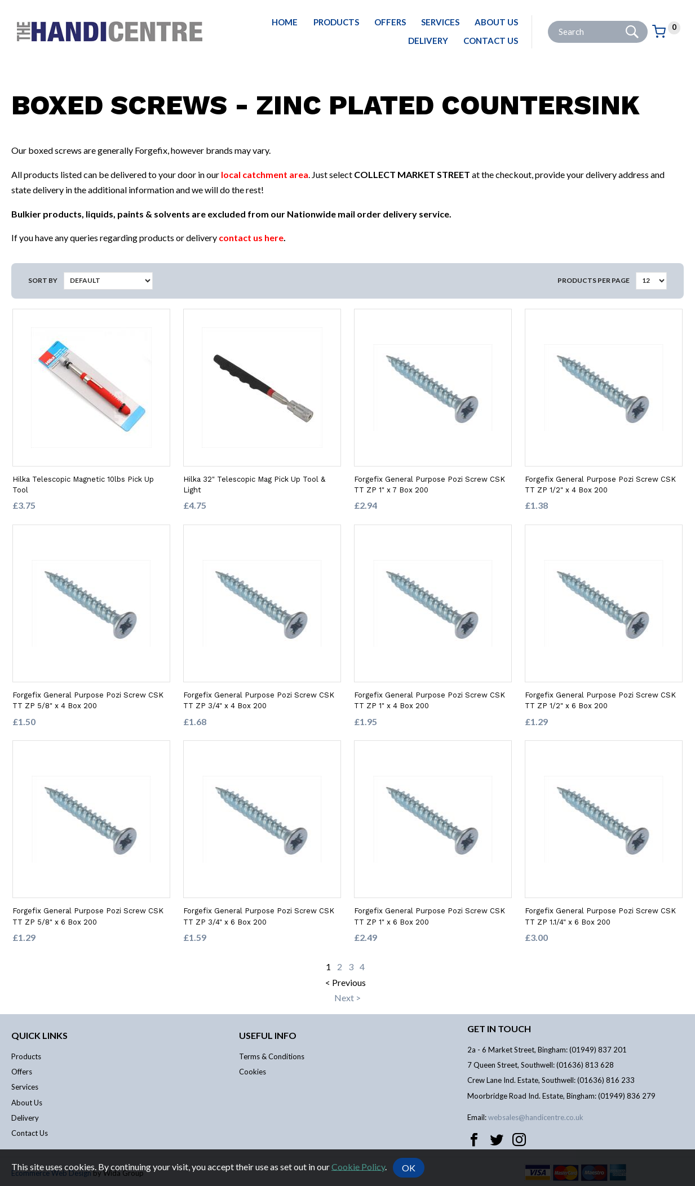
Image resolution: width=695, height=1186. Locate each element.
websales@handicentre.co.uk (535, 1117)
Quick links (39, 1035)
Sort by (42, 280)
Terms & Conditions (271, 1056)
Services (440, 22)
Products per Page (593, 280)
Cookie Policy (358, 1166)
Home (285, 22)
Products (336, 22)
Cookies (252, 1071)
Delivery (428, 40)
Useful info (267, 1035)
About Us (496, 22)
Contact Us (490, 40)
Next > (347, 997)
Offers (390, 22)
